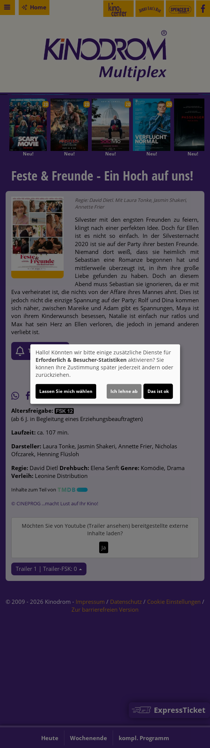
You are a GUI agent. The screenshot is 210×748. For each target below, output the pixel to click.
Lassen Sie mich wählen (65, 391)
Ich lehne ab (124, 391)
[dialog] (105, 374)
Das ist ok (158, 391)
